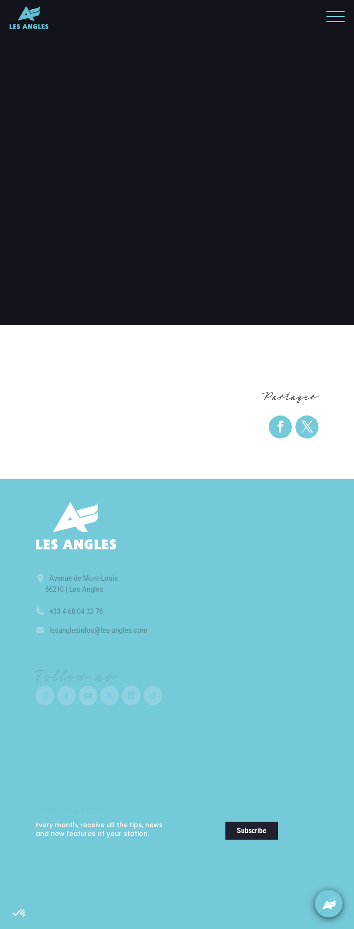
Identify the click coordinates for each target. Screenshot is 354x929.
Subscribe (251, 830)
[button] (19, 913)
